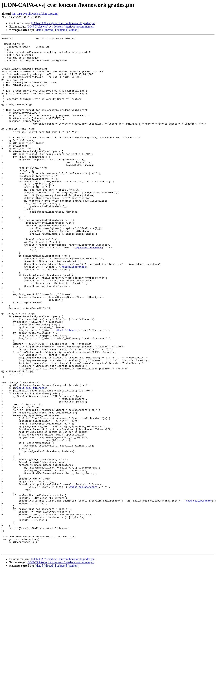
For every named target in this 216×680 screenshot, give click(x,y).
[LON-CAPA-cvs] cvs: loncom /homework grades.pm (63, 23)
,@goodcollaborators (88, 289)
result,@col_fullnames (31, 458)
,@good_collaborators (83, 577)
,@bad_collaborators (198, 593)
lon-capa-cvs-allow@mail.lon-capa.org (35, 13)
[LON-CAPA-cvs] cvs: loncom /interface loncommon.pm (60, 26)
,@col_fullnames (66, 389)
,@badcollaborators (73, 313)
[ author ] (73, 29)
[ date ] (39, 29)
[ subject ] (61, 29)
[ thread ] (49, 29)
